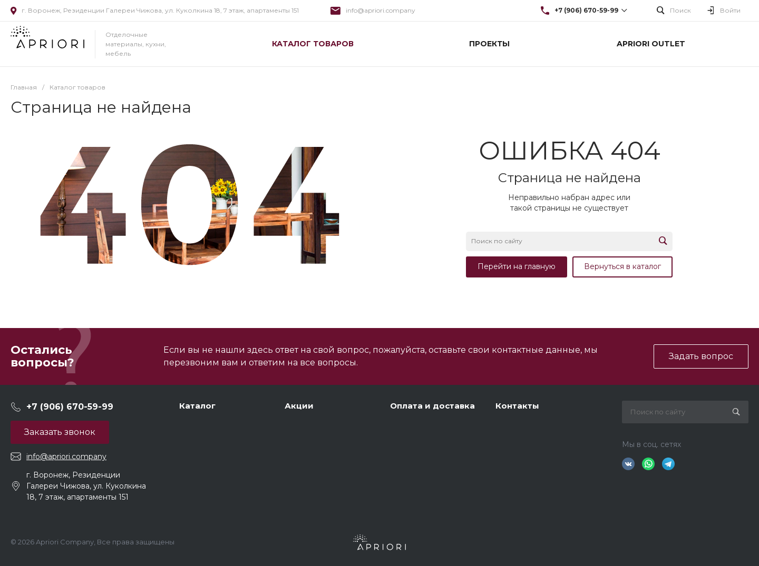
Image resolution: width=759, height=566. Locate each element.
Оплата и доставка (432, 406)
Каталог (197, 406)
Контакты (517, 406)
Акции (299, 406)
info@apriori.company (380, 10)
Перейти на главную (517, 266)
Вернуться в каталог (622, 266)
